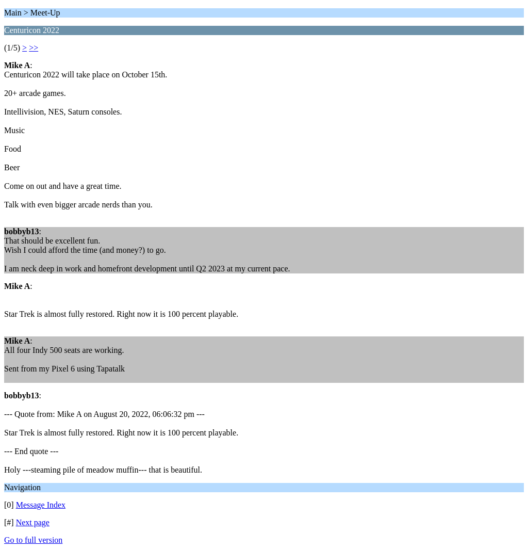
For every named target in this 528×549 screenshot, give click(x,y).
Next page (33, 522)
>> (33, 47)
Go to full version (33, 540)
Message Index (40, 504)
